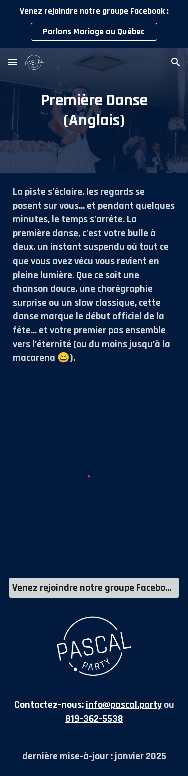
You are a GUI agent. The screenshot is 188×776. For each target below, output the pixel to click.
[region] (94, 24)
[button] (12, 62)
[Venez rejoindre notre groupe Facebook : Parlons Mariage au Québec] (94, 587)
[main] (94, 111)
